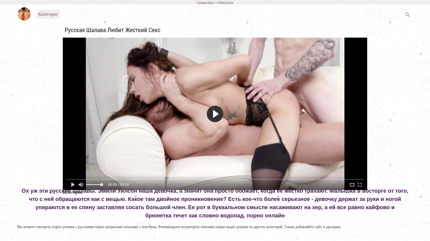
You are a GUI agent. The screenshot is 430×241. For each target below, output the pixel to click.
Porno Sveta (226, 2)
